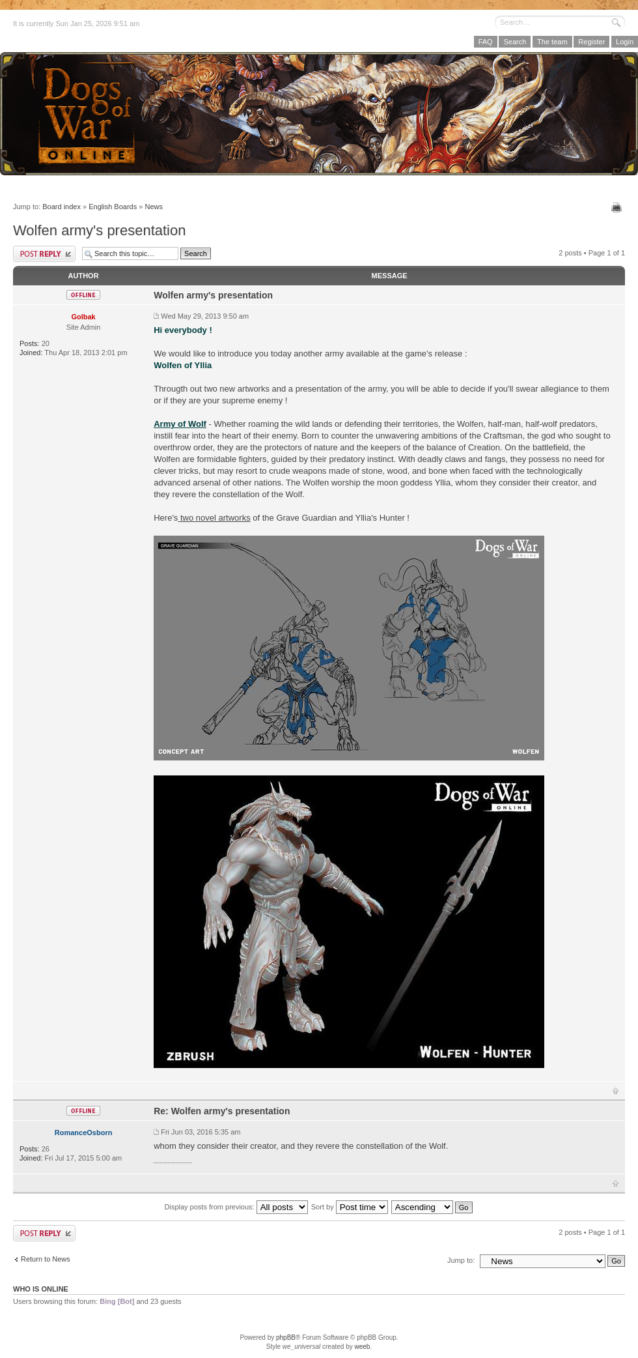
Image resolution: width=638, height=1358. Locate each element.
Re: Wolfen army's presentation (222, 1111)
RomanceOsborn (84, 1132)
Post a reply (44, 254)
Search (514, 42)
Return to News (45, 1259)
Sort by (349, 1207)
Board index (61, 206)
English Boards (113, 206)
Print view (618, 207)
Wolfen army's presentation (99, 230)
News (154, 206)
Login (624, 42)
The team (552, 42)
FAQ (485, 42)
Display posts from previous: (236, 1207)
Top (615, 1091)
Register (591, 42)
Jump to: (461, 1260)
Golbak (83, 317)
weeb (362, 1346)
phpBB (286, 1337)
